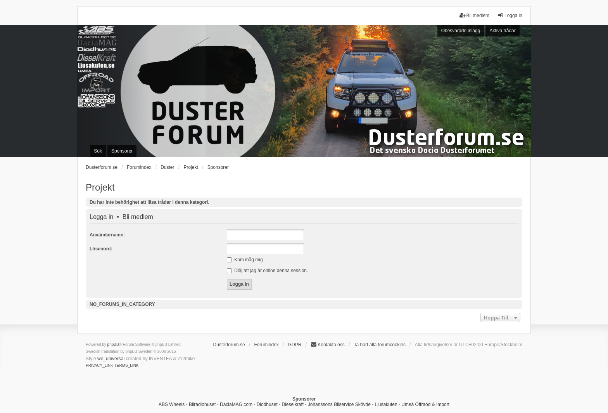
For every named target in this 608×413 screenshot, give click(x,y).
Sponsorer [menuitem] (122, 151)
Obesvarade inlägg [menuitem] (460, 30)
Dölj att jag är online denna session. (267, 270)
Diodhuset (267, 404)
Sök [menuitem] (98, 151)
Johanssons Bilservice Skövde (339, 404)
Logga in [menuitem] (509, 15)
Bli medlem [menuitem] (474, 15)
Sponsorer (218, 167)
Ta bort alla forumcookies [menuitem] (380, 344)
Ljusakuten (386, 404)
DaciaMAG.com (236, 404)
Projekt (100, 187)
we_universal (110, 358)
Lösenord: (101, 249)
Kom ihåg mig (245, 259)
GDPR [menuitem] (295, 344)
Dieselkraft (293, 404)
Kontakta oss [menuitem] (327, 344)
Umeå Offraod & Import (425, 404)
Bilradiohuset (202, 404)
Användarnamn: (107, 235)
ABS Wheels (172, 404)
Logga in (101, 217)
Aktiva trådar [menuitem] (502, 30)
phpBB (113, 344)
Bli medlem (138, 217)
